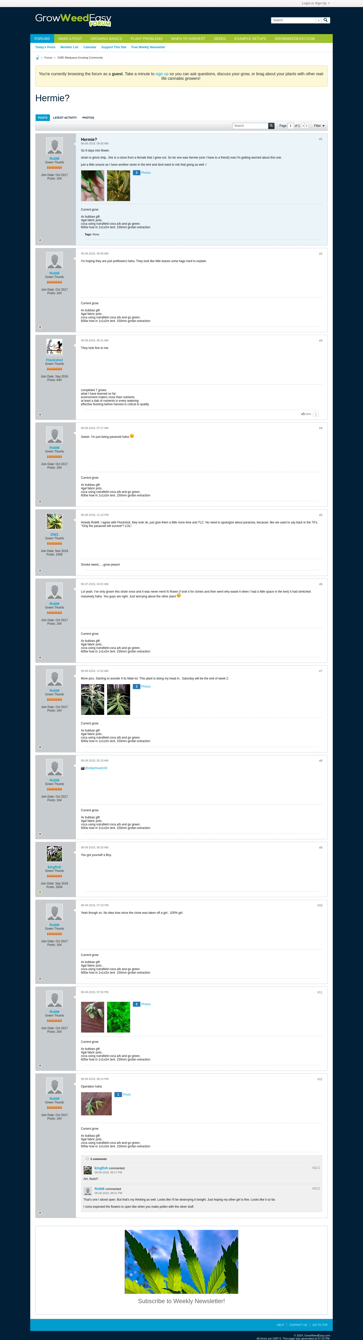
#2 (320, 254)
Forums (42, 39)
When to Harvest (188, 39)
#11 (319, 992)
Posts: (51, 178)
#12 (319, 1079)
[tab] (42, 117)
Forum (48, 57)
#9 (320, 847)
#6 (320, 584)
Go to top (320, 1324)
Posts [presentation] (42, 117)
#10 (319, 905)
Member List (69, 47)
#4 (320, 428)
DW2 (54, 535)
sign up (162, 74)
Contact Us (298, 1324)
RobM (54, 159)
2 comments (98, 1158)
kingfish (54, 867)
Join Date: (48, 175)
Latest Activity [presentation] (65, 117)
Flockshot (54, 360)
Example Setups (250, 39)
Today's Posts (45, 47)
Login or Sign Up (316, 3)
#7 (320, 671)
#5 (320, 515)
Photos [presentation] (88, 117)
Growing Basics (106, 39)
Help (280, 1324)
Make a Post (70, 39)
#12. (316, 1168)
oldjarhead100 (97, 768)
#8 (320, 761)
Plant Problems (147, 39)
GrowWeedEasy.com (295, 39)
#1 (320, 139)
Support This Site (113, 47)
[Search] (296, 20)
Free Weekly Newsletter (148, 47)
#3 (320, 340)
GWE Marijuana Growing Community (80, 57)
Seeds (220, 39)
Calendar (89, 47)
